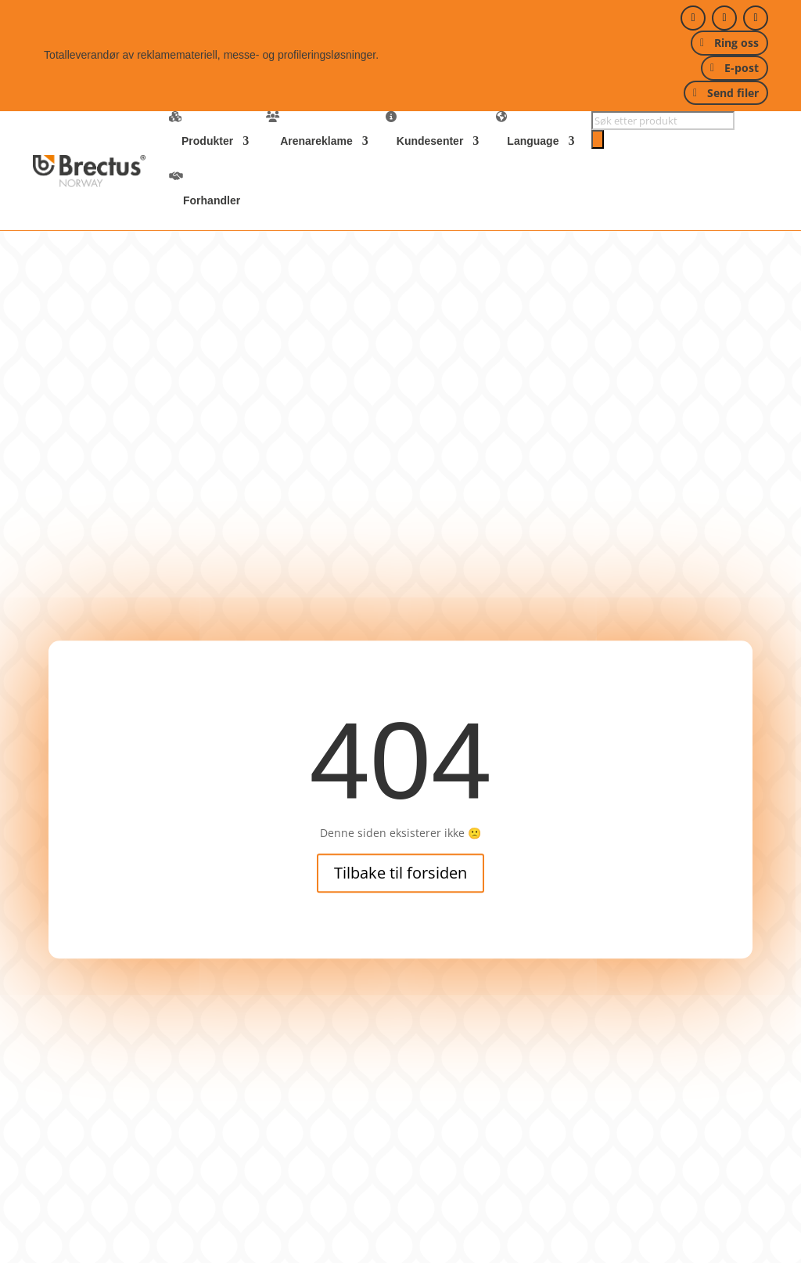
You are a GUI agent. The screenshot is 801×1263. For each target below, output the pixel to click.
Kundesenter (430, 141)
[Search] (597, 139)
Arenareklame (316, 141)
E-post (741, 67)
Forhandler (211, 200)
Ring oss (736, 42)
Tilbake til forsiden (400, 872)
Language (533, 141)
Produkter (207, 141)
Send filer (733, 92)
